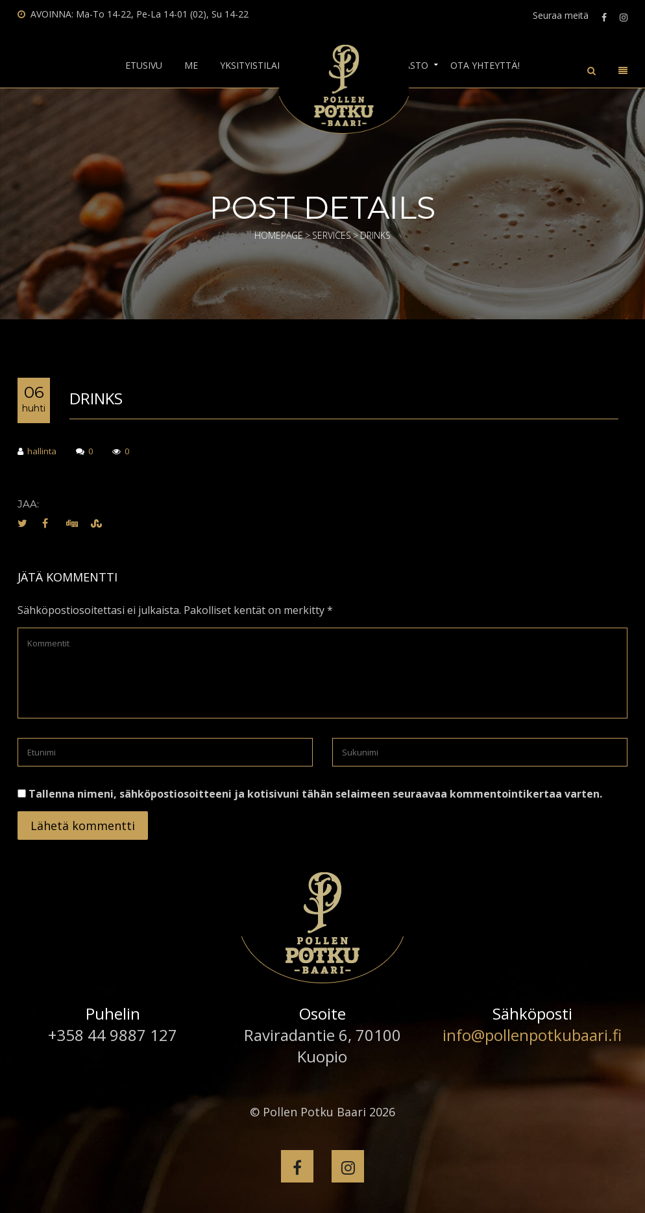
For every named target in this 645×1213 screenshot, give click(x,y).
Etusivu (143, 65)
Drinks (96, 398)
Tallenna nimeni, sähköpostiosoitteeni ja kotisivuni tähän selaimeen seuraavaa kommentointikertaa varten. (315, 794)
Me (191, 65)
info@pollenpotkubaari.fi (532, 1035)
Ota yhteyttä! (485, 65)
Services (331, 235)
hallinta (37, 452)
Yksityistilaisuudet (268, 65)
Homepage (278, 235)
